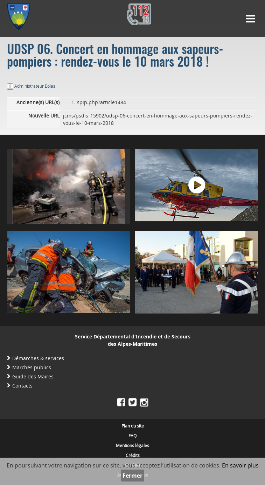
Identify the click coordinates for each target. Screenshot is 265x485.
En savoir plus (240, 465)
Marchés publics (31, 367)
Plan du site (132, 426)
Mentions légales (132, 445)
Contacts (22, 385)
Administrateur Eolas (34, 86)
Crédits (133, 455)
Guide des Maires (33, 376)
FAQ (132, 435)
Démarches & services (38, 358)
